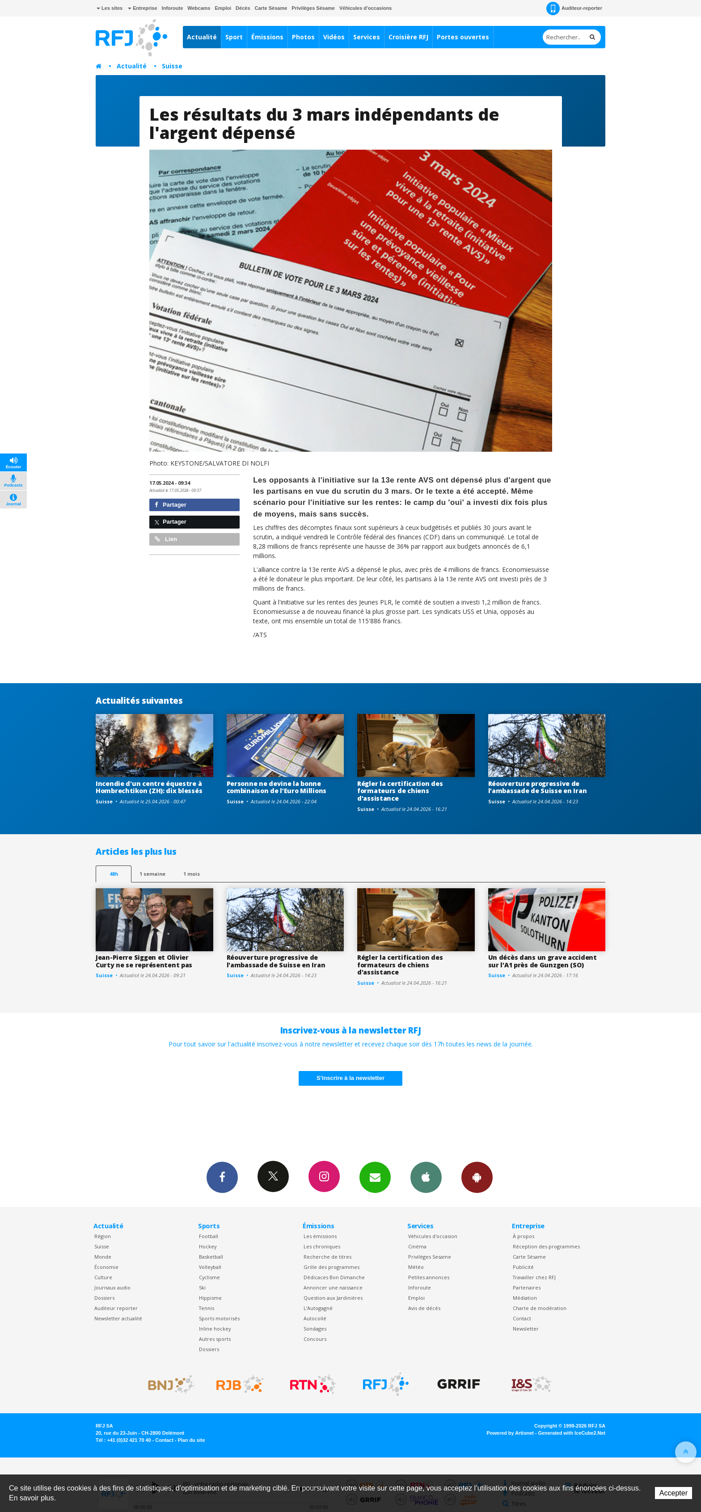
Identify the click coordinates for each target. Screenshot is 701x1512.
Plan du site (191, 1440)
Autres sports (215, 1339)
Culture (103, 1277)
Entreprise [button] (142, 8)
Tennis (206, 1308)
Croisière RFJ (408, 37)
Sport (234, 37)
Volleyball (210, 1267)
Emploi (223, 8)
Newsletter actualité (118, 1318)
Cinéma (417, 1246)
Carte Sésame (271, 8)
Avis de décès (424, 1308)
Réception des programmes (546, 1246)
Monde (102, 1257)
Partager (170, 504)
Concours (315, 1339)
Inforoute (172, 8)
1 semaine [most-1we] (152, 873)
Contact (522, 1318)
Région (102, 1236)
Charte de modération (539, 1308)
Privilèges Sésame (313, 8)
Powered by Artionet (510, 1433)
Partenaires (527, 1287)
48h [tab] (114, 873)
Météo (416, 1267)
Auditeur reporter (116, 1308)
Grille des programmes (331, 1267)
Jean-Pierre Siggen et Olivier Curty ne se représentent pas (144, 961)
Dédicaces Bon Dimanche (334, 1277)
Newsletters (375, 1177)
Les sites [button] (109, 8)
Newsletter (526, 1328)
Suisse (172, 66)
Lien (166, 539)
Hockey (207, 1246)
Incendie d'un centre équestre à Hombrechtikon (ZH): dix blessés (149, 787)
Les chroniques (322, 1246)
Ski (202, 1287)
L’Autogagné (318, 1308)
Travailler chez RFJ (534, 1277)
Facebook (222, 1177)
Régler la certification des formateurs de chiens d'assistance (400, 791)
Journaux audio (112, 1287)
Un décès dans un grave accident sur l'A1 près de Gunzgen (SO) (542, 961)
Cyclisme (209, 1277)
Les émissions (320, 1236)
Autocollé (315, 1318)
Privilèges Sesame (429, 1257)
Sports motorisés (219, 1318)
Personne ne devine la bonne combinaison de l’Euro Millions (277, 787)
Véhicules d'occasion (432, 1236)
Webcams (198, 8)
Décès (243, 8)
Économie (106, 1267)
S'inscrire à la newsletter (350, 1078)
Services (366, 37)
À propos (523, 1236)
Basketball (211, 1257)
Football (208, 1236)
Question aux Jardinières (333, 1298)
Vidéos (334, 37)
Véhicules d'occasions (365, 8)
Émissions (267, 37)
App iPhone (426, 1177)
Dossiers (104, 1298)
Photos (303, 37)
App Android (477, 1177)
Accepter (673, 1493)
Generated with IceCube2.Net (571, 1433)
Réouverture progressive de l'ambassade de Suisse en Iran (537, 787)
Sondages (315, 1328)
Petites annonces (428, 1277)
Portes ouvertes (463, 37)
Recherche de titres (327, 1257)
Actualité (202, 37)
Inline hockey (215, 1328)
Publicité (523, 1267)
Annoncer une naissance (333, 1287)
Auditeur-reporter (574, 8)
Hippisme (210, 1298)
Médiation (525, 1298)
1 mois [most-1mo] (191, 873)
